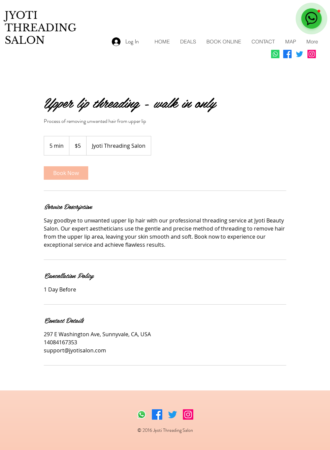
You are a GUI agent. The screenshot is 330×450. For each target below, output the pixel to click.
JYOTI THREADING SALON (40, 27)
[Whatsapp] (275, 54)
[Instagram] (311, 54)
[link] (66, 173)
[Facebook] (287, 54)
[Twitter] (299, 54)
